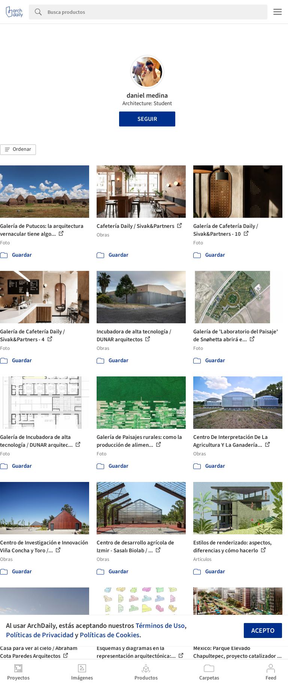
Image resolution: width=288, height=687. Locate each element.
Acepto (263, 630)
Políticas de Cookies (109, 635)
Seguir (147, 119)
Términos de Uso (160, 625)
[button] (18, 149)
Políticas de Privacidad (39, 635)
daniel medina (147, 95)
